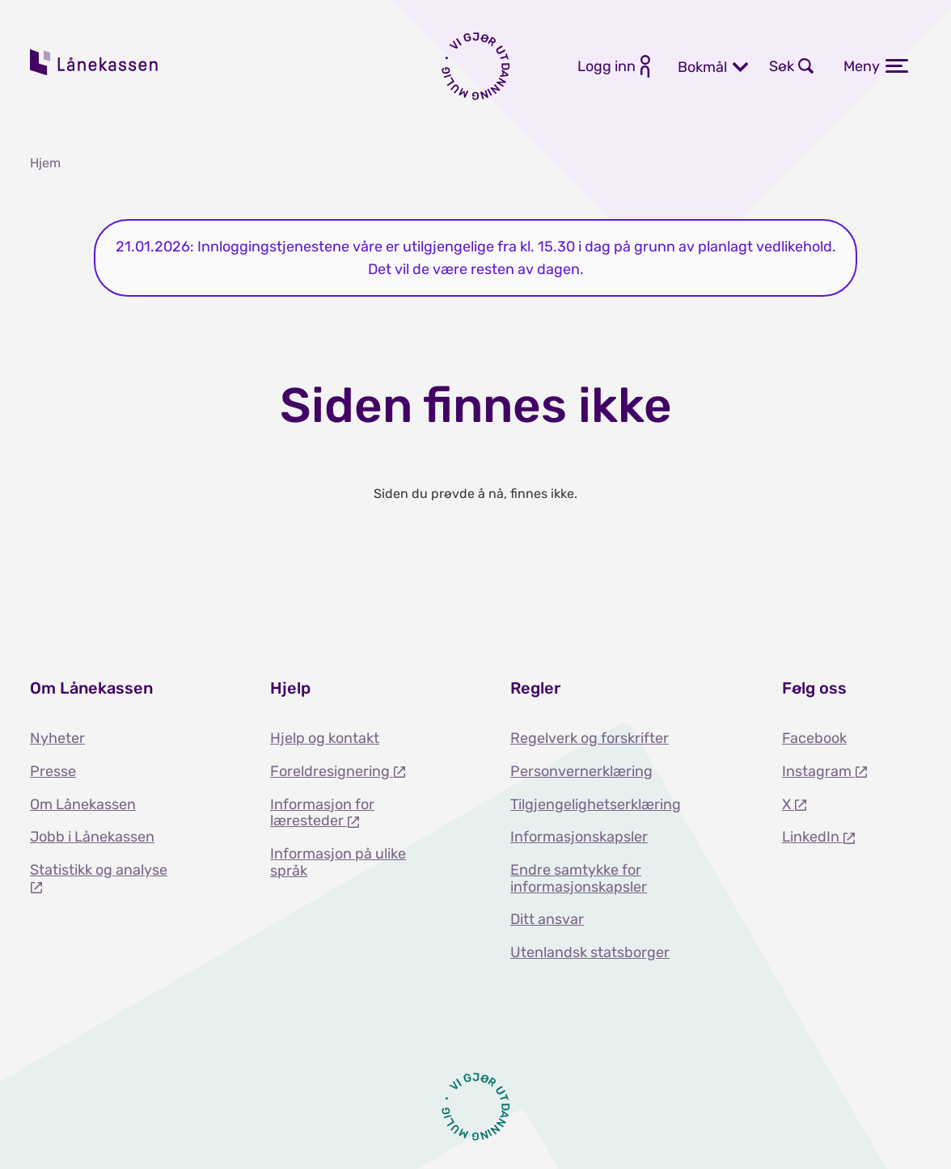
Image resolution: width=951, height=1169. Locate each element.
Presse (53, 771)
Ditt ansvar (547, 919)
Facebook (814, 738)
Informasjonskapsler (579, 837)
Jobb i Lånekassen (92, 837)
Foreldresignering (331, 771)
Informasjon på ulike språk (338, 862)
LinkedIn (812, 837)
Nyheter (57, 738)
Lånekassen (94, 62)
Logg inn (606, 66)
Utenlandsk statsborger (590, 952)
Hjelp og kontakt (324, 738)
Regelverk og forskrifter (589, 738)
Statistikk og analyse (98, 870)
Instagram (818, 771)
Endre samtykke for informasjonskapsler (578, 878)
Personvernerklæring (581, 771)
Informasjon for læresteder (322, 813)
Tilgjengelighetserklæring (595, 804)
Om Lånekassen (83, 804)
